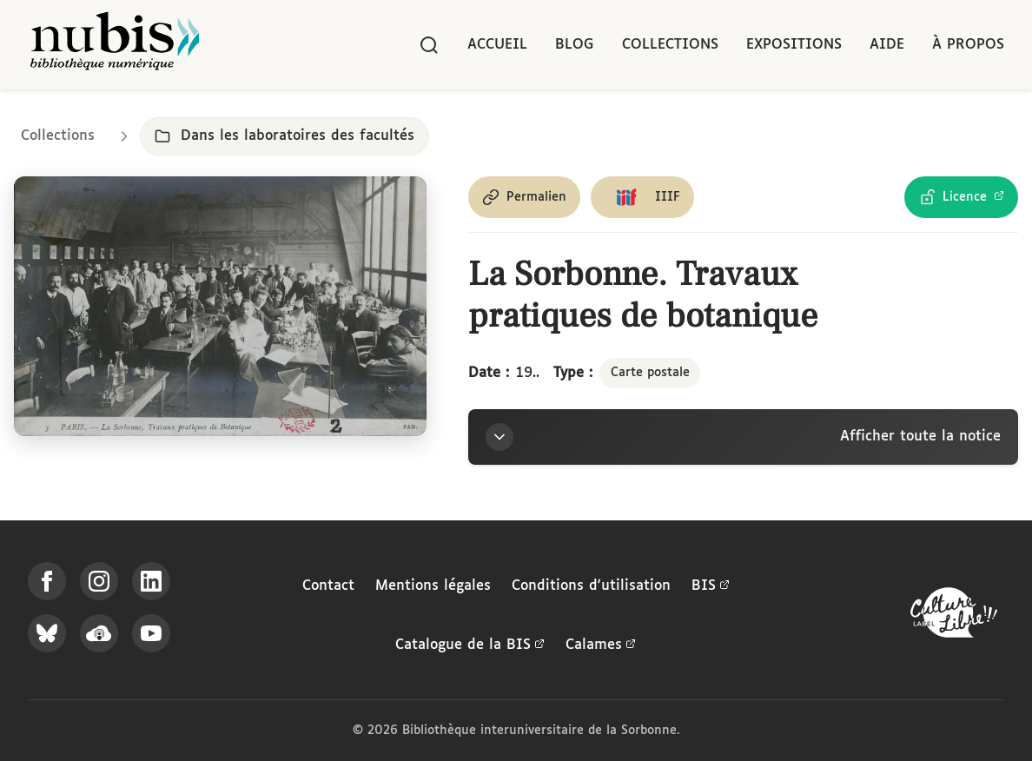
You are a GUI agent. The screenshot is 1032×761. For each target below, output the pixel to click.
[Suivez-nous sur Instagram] (99, 581)
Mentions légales (433, 586)
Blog (574, 44)
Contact (328, 586)
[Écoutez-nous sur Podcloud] (99, 633)
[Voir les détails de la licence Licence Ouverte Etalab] (961, 197)
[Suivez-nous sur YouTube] (151, 633)
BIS (710, 586)
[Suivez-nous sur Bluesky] (47, 633)
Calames (601, 645)
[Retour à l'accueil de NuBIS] (115, 44)
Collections (670, 44)
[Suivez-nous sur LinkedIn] (151, 581)
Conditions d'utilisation (591, 586)
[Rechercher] (429, 45)
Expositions (794, 44)
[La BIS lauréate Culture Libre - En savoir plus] (953, 616)
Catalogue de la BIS (470, 645)
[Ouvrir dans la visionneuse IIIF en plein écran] (220, 306)
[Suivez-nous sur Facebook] (47, 581)
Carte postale (650, 373)
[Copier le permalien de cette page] (524, 197)
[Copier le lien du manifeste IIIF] (642, 197)
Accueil (497, 44)
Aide (887, 44)
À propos (968, 44)
